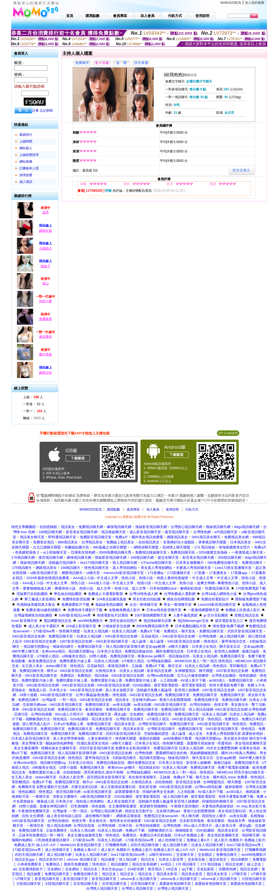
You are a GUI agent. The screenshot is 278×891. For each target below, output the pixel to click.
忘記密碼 (46, 110)
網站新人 (25, 148)
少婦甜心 (45, 248)
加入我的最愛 (254, 3)
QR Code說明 (228, 433)
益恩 (45, 212)
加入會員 (152, 509)
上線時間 (25, 141)
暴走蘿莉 (45, 336)
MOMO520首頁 (91, 509)
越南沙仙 (45, 373)
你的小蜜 (45, 301)
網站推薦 (25, 161)
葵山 (45, 283)
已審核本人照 (29, 168)
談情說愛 (25, 175)
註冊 (35, 110)
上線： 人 (33, 397)
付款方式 (191, 509)
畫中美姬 (45, 354)
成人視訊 (25, 182)
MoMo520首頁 (230, 3)
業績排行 (25, 135)
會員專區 (133, 509)
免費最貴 (45, 319)
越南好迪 (45, 231)
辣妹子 (45, 266)
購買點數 (113, 509)
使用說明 (172, 509)
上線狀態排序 (29, 155)
